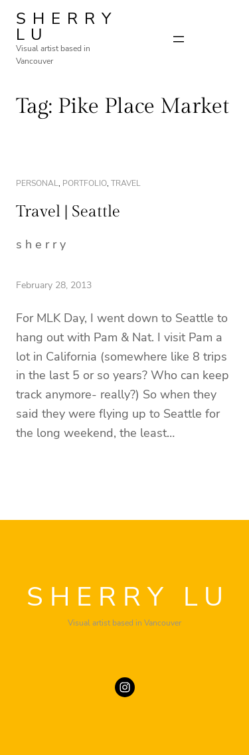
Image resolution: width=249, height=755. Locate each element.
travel (126, 183)
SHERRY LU (67, 26)
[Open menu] (179, 39)
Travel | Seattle (68, 212)
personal (37, 183)
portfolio (84, 183)
